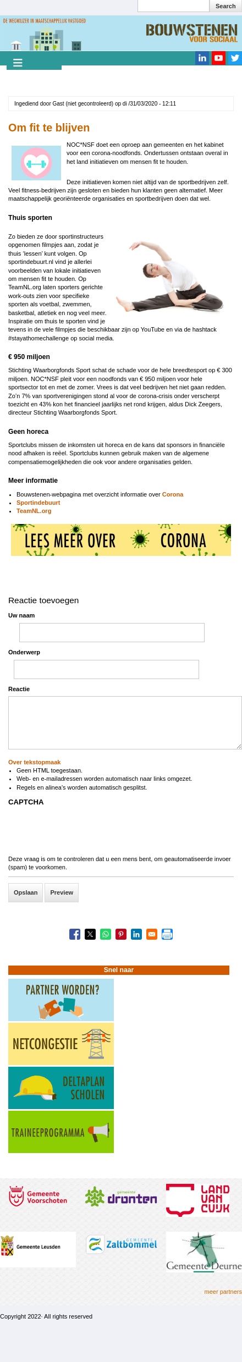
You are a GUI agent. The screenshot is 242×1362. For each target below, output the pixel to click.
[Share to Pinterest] (121, 934)
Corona (172, 494)
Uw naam (21, 615)
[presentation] (91, 833)
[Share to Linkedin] (136, 934)
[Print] (167, 934)
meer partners (223, 1291)
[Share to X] (90, 934)
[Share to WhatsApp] (105, 934)
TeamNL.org (33, 511)
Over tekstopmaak (34, 762)
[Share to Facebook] (74, 934)
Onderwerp (24, 652)
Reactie (19, 689)
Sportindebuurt (38, 502)
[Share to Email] (151, 934)
